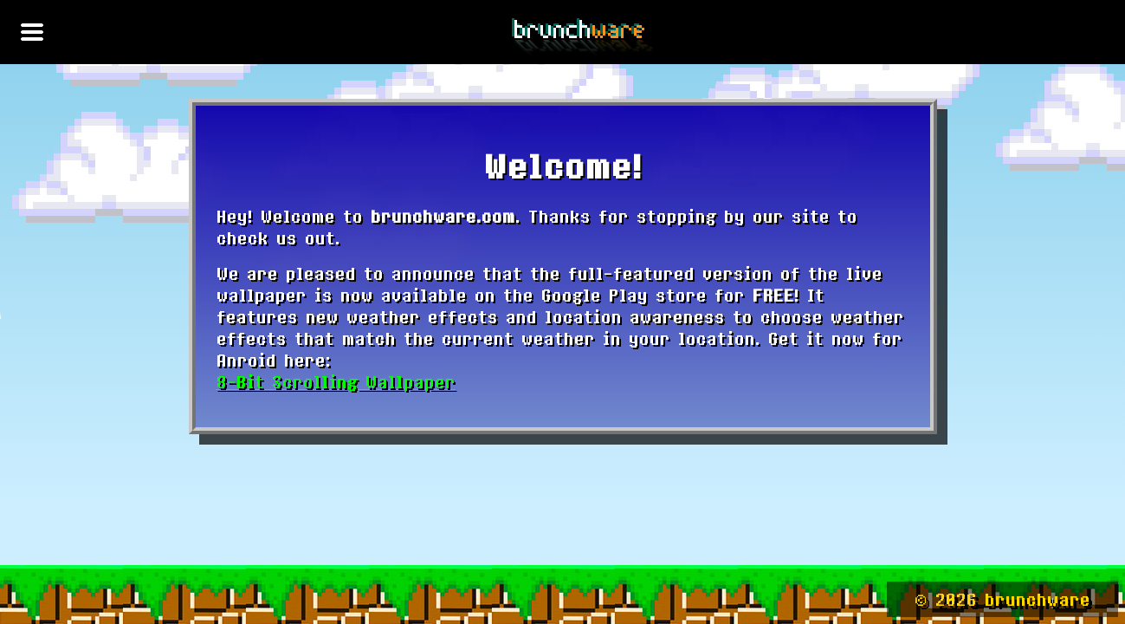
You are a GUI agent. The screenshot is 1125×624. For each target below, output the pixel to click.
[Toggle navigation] (32, 32)
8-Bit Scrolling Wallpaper (336, 382)
